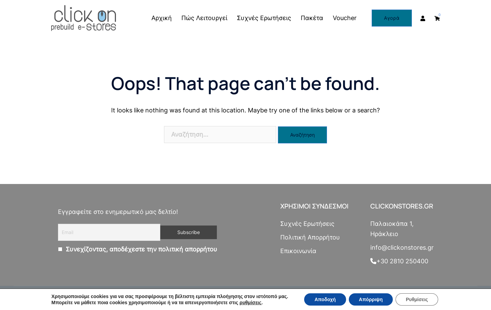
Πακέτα (312, 17)
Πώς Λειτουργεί (204, 17)
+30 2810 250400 (399, 261)
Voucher (345, 17)
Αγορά (392, 18)
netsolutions (174, 297)
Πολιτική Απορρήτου (310, 237)
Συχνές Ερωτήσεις (264, 17)
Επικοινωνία (298, 250)
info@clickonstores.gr (402, 247)
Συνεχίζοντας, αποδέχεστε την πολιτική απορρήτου (140, 249)
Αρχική (161, 17)
